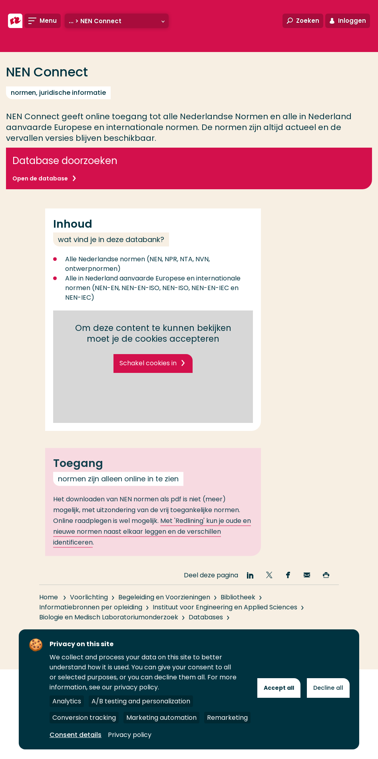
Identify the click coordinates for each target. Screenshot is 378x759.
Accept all (279, 688)
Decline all (328, 688)
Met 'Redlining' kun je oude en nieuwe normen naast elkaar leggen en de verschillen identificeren (152, 540)
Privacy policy (129, 734)
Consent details (75, 734)
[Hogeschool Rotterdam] (15, 21)
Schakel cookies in (148, 363)
